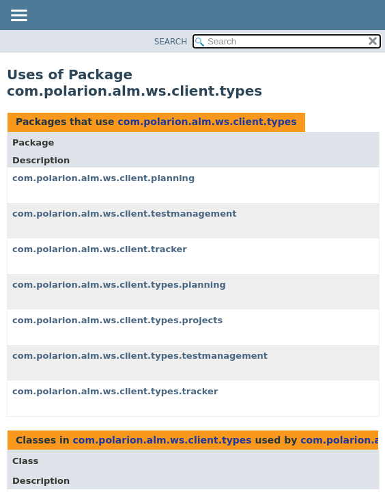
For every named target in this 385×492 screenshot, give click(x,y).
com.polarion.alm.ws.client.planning (103, 178)
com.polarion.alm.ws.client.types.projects (117, 320)
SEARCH (171, 41)
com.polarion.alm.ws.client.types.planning (119, 284)
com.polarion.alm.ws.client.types (206, 121)
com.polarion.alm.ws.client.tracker (99, 249)
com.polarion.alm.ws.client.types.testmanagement (140, 356)
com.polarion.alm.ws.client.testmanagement (124, 213)
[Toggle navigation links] (18, 16)
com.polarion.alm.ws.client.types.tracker (115, 391)
